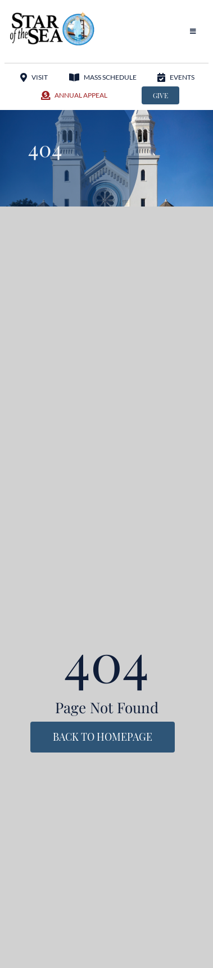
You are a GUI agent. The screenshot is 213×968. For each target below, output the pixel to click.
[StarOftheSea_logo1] (53, 16)
